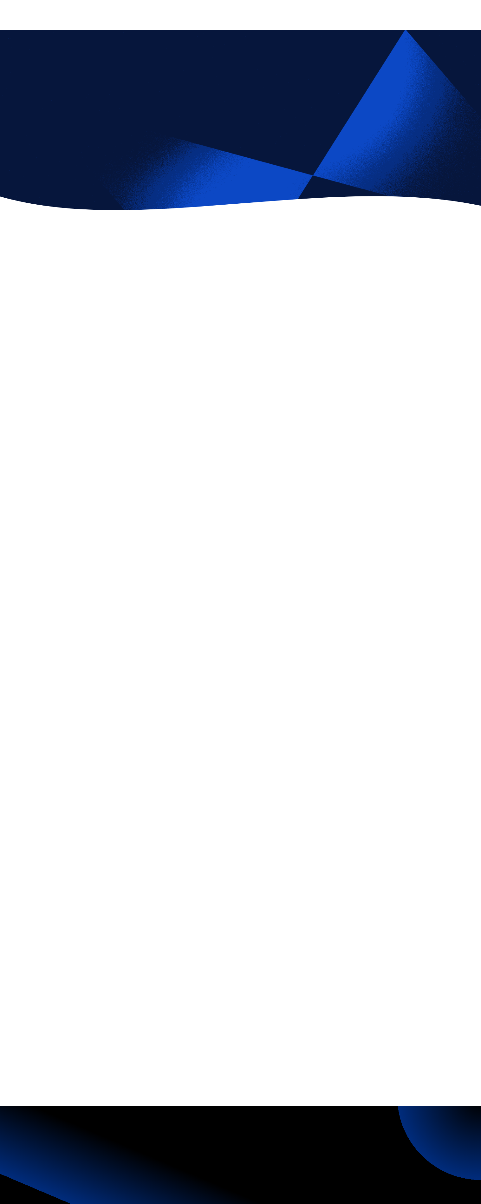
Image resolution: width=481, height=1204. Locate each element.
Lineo (232, 1047)
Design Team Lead (230, 955)
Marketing (104, 148)
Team (206, 1200)
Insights (234, 1200)
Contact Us (295, 1200)
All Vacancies (76, 1042)
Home (181, 1200)
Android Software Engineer (356, 959)
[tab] (39, 787)
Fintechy (69, 148)
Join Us (263, 1200)
